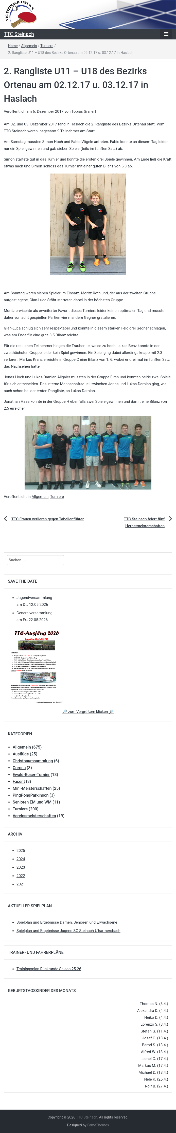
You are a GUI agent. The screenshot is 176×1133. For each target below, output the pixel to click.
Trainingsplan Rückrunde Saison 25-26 (48, 969)
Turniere (46, 46)
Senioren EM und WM (32, 802)
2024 (20, 859)
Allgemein (29, 46)
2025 (20, 850)
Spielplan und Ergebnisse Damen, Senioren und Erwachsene (66, 922)
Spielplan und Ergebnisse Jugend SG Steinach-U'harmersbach (68, 930)
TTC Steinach (19, 34)
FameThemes (98, 1125)
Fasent (19, 781)
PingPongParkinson (30, 795)
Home (13, 46)
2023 (20, 867)
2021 (20, 884)
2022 (20, 875)
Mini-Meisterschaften (32, 788)
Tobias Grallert (84, 111)
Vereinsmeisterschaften (34, 815)
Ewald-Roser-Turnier (31, 774)
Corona (19, 767)
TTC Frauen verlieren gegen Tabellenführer (47, 519)
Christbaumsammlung (33, 760)
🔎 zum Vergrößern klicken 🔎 (88, 711)
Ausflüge (21, 754)
